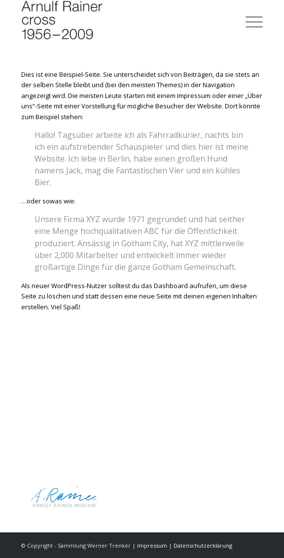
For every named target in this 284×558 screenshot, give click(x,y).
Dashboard (171, 285)
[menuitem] (249, 19)
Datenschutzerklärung (203, 545)
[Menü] (249, 19)
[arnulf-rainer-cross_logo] (117, 19)
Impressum (152, 545)
